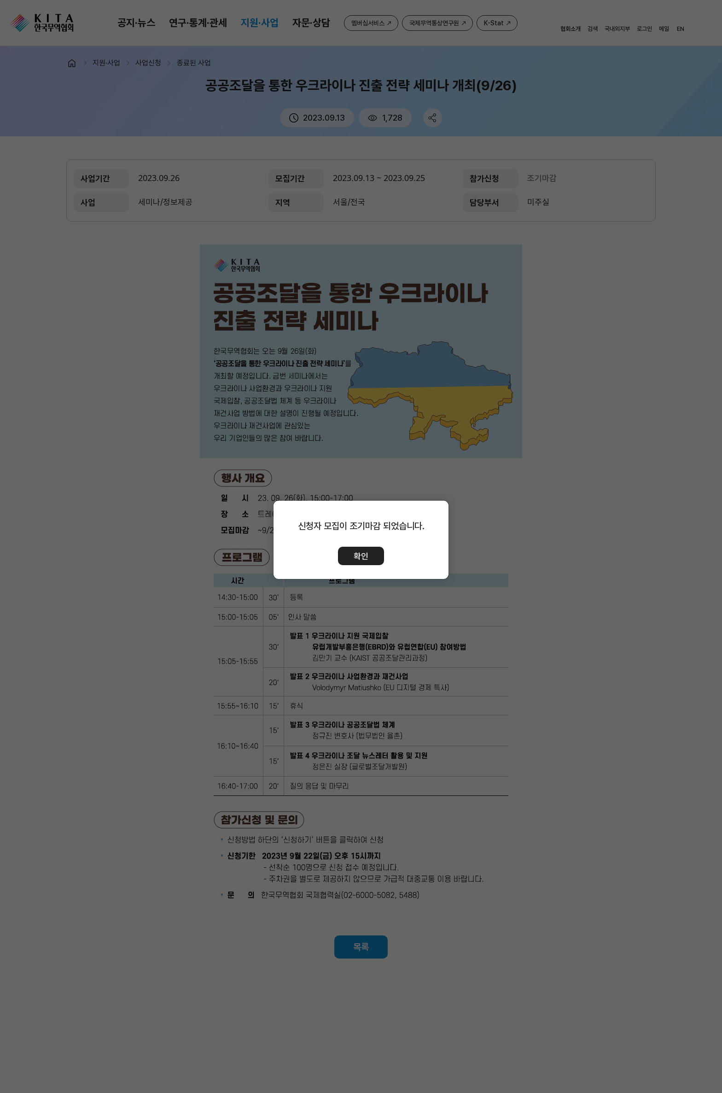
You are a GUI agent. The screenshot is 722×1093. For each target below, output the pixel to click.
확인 (361, 556)
